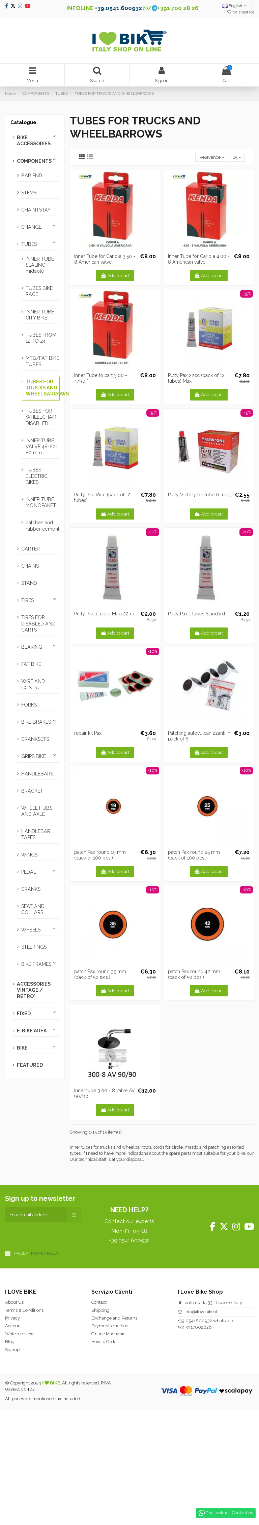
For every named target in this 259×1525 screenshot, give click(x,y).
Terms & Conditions (24, 1310)
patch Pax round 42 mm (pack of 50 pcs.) (194, 974)
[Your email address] (36, 1215)
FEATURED (30, 1065)
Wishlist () (240, 12)
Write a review (19, 1333)
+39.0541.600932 (118, 8)
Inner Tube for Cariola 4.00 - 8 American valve (199, 259)
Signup (12, 1349)
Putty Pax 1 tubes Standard (196, 613)
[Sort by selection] (211, 157)
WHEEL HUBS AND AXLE (36, 811)
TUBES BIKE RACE (39, 291)
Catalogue (23, 122)
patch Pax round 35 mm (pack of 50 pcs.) (100, 974)
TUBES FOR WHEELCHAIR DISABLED (41, 417)
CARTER (30, 548)
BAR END (31, 175)
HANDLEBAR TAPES (35, 834)
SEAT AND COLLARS (33, 909)
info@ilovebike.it (200, 1311)
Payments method (109, 1325)
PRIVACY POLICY (45, 1253)
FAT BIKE (31, 664)
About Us (14, 1302)
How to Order (104, 1341)
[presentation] (56, 1235)
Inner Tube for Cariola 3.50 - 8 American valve (104, 259)
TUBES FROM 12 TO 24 (41, 338)
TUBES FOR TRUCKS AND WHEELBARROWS (43, 387)
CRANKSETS (35, 739)
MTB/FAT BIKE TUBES (42, 361)
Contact (99, 1302)
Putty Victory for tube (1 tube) (200, 494)
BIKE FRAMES (36, 964)
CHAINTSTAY (36, 210)
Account (13, 1325)
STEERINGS (34, 947)
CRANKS (30, 889)
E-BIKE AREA (32, 1030)
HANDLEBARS (37, 773)
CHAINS (30, 566)
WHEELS (30, 929)
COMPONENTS (34, 161)
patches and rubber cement (42, 525)
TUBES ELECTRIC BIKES (37, 476)
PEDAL (28, 872)
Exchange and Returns (114, 1318)
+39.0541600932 (195, 1320)
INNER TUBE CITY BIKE (40, 314)
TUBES (29, 244)
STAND (29, 583)
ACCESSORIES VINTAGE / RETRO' (34, 990)
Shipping (100, 1310)
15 (237, 157)
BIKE (22, 1048)
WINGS (29, 854)
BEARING (31, 647)
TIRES (27, 600)
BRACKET (32, 791)
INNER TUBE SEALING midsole (40, 265)
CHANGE (31, 227)
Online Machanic (108, 1333)
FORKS (29, 705)
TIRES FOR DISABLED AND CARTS (38, 623)
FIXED (24, 1013)
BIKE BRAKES (36, 722)
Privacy (12, 1318)
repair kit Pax (88, 733)
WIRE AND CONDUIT (33, 684)
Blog (10, 1341)
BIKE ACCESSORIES (34, 140)
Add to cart (115, 275)
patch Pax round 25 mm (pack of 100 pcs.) (194, 855)
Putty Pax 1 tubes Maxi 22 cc (104, 613)
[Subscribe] (74, 1215)
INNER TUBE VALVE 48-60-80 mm (42, 446)
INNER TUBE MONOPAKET (41, 502)
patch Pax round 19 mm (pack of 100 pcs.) (100, 855)
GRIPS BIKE (33, 756)
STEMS (28, 192)
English (235, 5)
